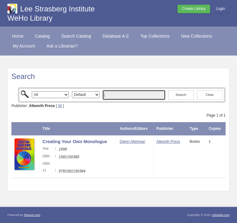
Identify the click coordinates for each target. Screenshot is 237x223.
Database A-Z (115, 36)
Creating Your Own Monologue (75, 141)
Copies (215, 128)
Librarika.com (221, 215)
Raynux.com (32, 215)
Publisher (164, 128)
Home (17, 36)
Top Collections (155, 36)
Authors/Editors (134, 128)
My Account (24, 45)
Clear (210, 95)
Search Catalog (76, 36)
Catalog (42, 36)
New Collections (196, 36)
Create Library (194, 8)
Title (46, 128)
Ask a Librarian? (61, 45)
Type (193, 128)
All (60, 106)
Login (220, 8)
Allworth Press (168, 141)
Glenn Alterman (132, 141)
